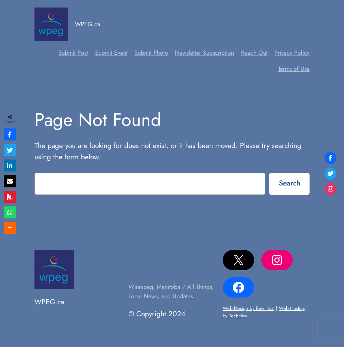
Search (289, 183)
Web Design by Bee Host (248, 308)
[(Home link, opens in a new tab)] (51, 24)
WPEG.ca (87, 23)
